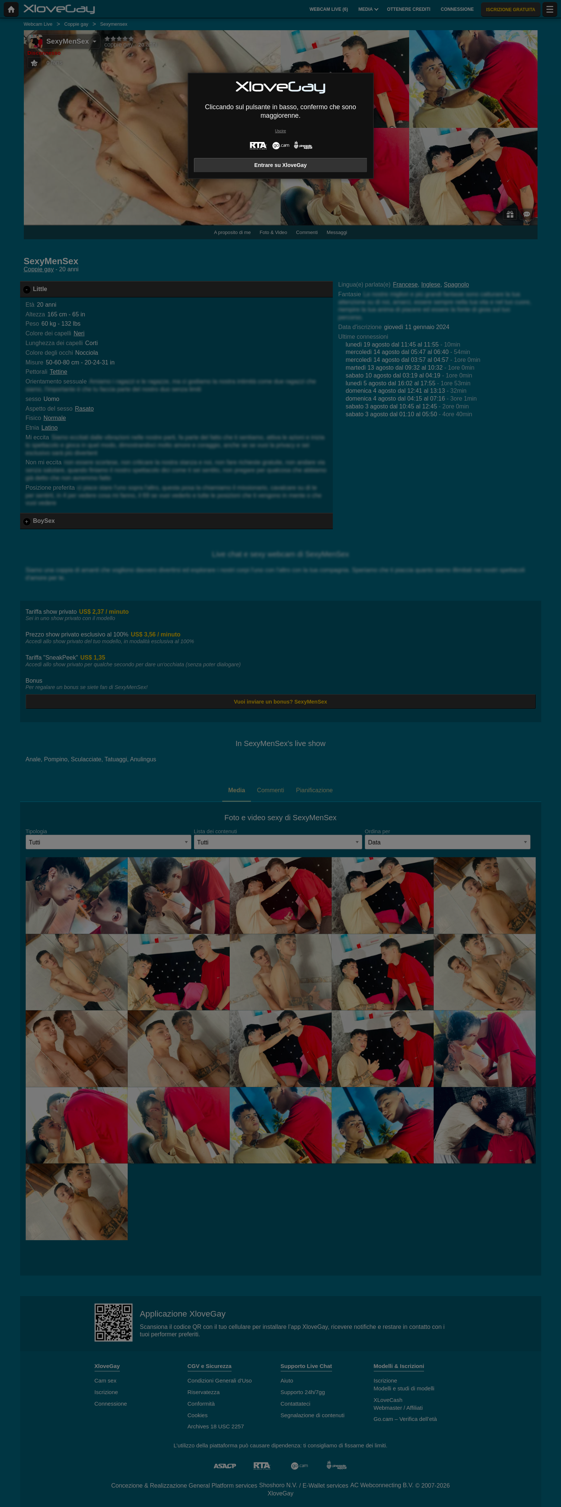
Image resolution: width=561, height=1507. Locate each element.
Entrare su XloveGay (280, 165)
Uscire (280, 131)
